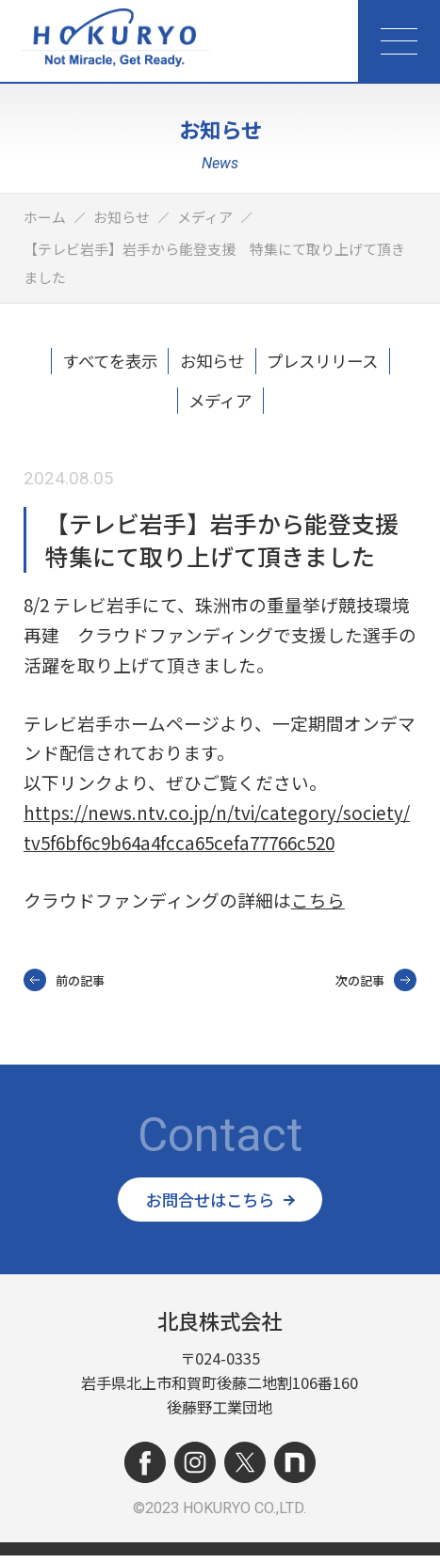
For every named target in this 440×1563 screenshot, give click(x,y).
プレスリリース (331, 363)
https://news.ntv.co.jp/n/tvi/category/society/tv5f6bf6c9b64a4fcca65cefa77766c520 (217, 832)
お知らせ (211, 363)
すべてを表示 (100, 363)
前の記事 (64, 986)
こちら (318, 905)
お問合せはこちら (220, 1206)
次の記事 (375, 986)
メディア (220, 404)
